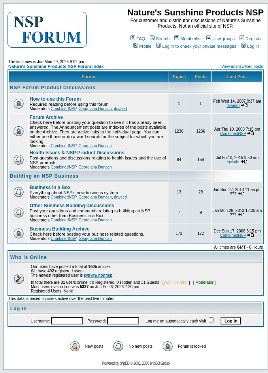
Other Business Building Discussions (72, 205)
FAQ (137, 38)
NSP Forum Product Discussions (53, 87)
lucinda (233, 162)
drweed (120, 109)
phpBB (124, 363)
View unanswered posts (242, 66)
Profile (142, 46)
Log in (250, 46)
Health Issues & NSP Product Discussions (77, 153)
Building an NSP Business (44, 176)
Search (160, 38)
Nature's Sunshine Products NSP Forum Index (56, 66)
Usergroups (220, 38)
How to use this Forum (55, 99)
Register (251, 38)
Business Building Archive (60, 229)
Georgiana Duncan (95, 109)
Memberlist (188, 38)
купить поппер (98, 275)
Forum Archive (46, 117)
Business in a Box (50, 187)
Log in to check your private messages (196, 46)
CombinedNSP (63, 109)
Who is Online (28, 257)
